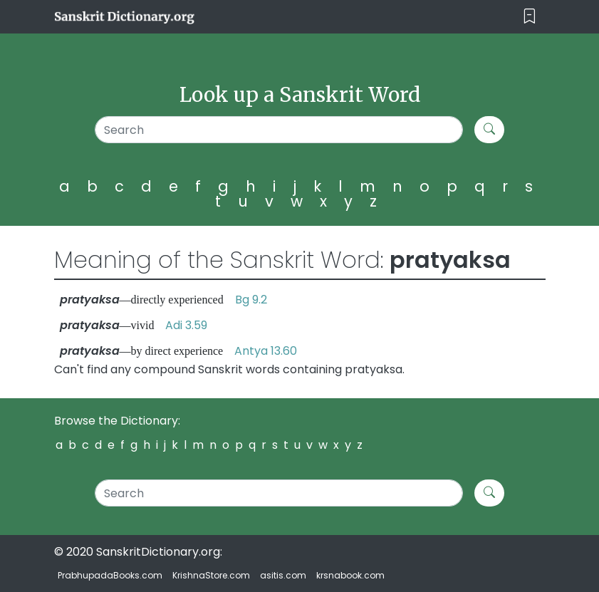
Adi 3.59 (186, 325)
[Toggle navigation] (530, 16)
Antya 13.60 (265, 351)
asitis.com (283, 575)
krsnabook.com (350, 575)
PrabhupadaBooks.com (110, 575)
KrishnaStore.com (211, 575)
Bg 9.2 (251, 299)
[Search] (279, 129)
